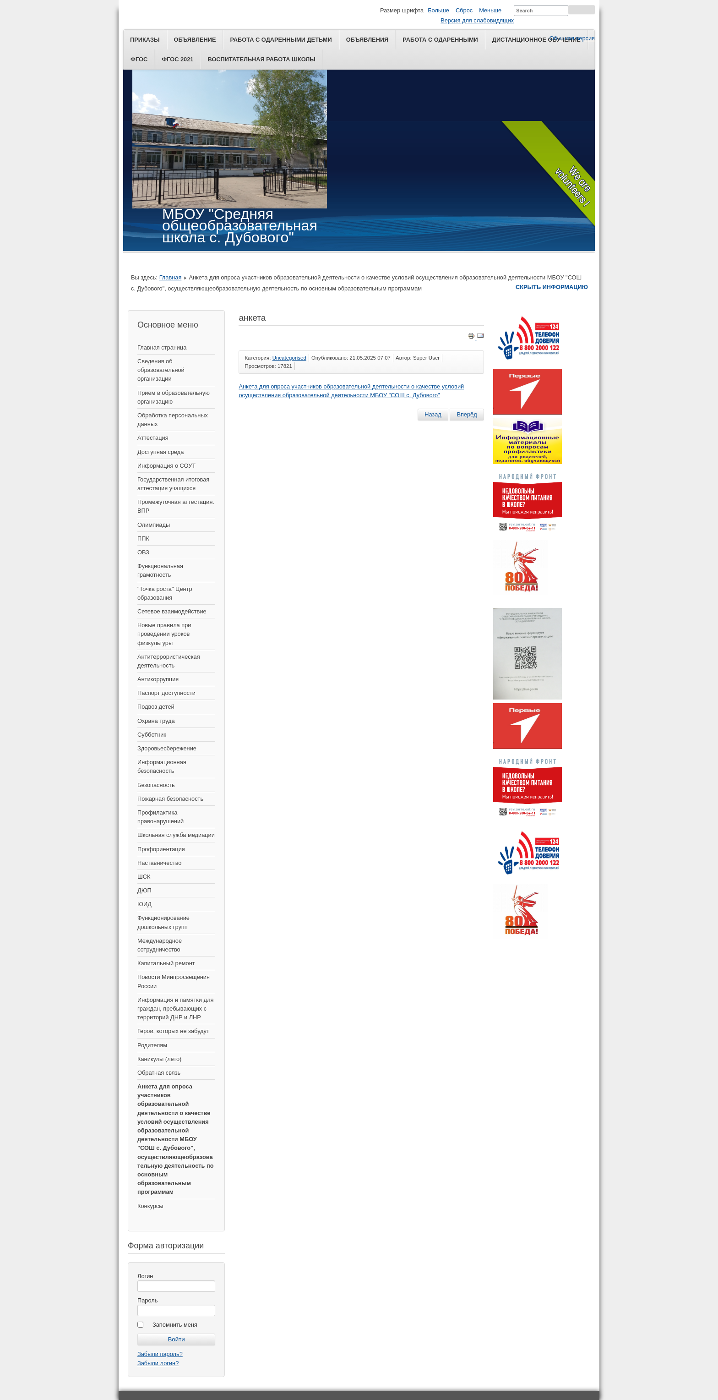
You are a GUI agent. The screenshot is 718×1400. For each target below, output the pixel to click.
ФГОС (139, 59)
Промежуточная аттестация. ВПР (175, 506)
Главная (170, 277)
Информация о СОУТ (166, 465)
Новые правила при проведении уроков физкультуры (164, 634)
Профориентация (161, 849)
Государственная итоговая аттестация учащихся (173, 484)
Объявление (195, 39)
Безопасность (156, 785)
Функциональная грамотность (160, 570)
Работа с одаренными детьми (281, 39)
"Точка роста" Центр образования (164, 593)
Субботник (151, 734)
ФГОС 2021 (177, 59)
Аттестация (153, 437)
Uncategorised (289, 358)
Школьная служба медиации (176, 834)
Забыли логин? (158, 1363)
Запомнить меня (174, 1324)
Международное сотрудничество (159, 945)
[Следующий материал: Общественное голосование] (467, 415)
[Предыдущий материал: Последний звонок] (433, 415)
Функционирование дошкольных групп (163, 922)
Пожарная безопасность (170, 798)
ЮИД (144, 904)
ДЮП (144, 890)
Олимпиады (153, 524)
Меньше (490, 10)
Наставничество (159, 862)
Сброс (464, 10)
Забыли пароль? (160, 1354)
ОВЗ (143, 552)
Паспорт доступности (166, 692)
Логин (145, 1276)
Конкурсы (150, 1206)
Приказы (145, 39)
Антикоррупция (158, 679)
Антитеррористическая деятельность (168, 661)
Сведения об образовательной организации (161, 370)
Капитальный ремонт (166, 963)
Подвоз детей (155, 706)
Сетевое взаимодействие (172, 611)
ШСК (143, 876)
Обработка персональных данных (172, 419)
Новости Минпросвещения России (173, 981)
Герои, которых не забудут (173, 1031)
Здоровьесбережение (166, 748)
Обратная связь (158, 1072)
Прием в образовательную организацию (173, 397)
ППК (143, 538)
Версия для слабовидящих (477, 20)
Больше (438, 10)
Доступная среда (160, 451)
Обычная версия (572, 38)
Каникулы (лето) (159, 1058)
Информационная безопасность (161, 766)
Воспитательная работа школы (261, 59)
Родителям (152, 1045)
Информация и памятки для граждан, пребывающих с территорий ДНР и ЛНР (175, 1008)
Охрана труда (156, 720)
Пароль (147, 1300)
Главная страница (161, 347)
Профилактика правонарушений (160, 817)
